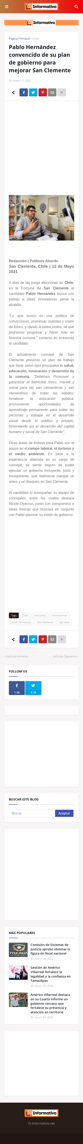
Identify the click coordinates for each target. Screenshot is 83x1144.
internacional (59, 615)
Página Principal (19, 38)
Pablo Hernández (21, 622)
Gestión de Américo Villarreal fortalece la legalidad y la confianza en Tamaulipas (51, 974)
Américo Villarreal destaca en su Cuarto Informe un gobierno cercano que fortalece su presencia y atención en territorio (50, 1003)
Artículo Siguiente (64, 656)
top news (64, 622)
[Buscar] (32, 813)
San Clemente (45, 622)
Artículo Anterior (17, 656)
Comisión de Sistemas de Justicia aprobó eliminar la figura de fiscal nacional (50, 949)
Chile (35, 38)
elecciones (40, 615)
